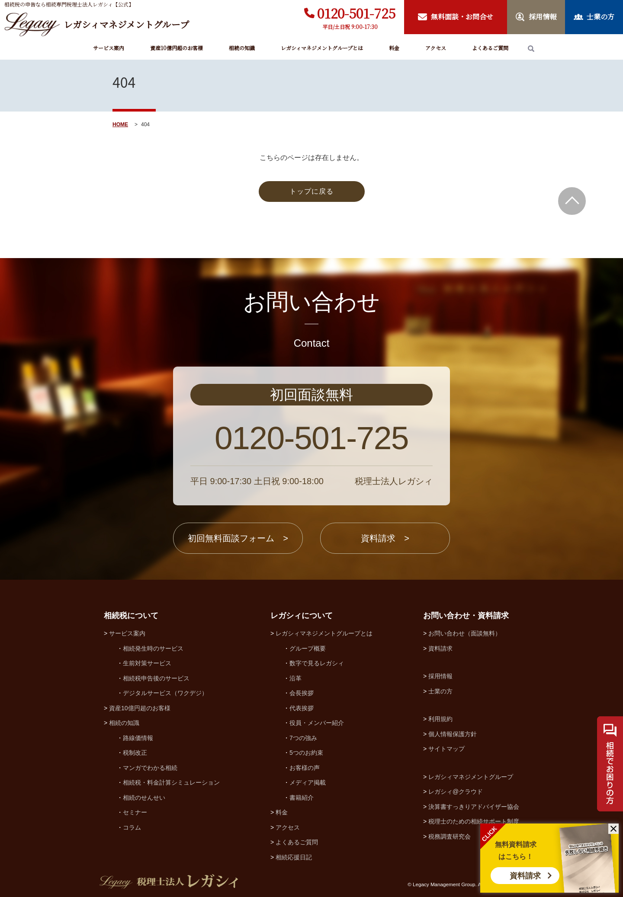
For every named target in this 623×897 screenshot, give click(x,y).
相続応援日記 (294, 857)
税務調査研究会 (449, 836)
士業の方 (440, 691)
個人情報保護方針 (452, 734)
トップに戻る (311, 191)
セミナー (135, 812)
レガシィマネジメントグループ (470, 776)
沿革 (295, 678)
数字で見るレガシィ (316, 663)
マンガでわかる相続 (150, 767)
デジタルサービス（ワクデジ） (165, 693)
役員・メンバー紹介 (316, 722)
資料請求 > (385, 538)
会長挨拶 (301, 693)
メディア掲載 (307, 782)
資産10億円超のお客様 (176, 47)
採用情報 (440, 676)
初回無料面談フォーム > (238, 538)
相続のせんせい (144, 797)
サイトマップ (446, 748)
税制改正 (135, 752)
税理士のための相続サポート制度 (473, 821)
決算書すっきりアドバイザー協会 (473, 806)
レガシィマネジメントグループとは (322, 47)
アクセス (435, 47)
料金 (394, 47)
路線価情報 (138, 737)
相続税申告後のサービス (156, 678)
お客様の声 (304, 767)
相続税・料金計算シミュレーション (171, 782)
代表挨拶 (301, 708)
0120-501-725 (356, 12)
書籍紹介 (301, 797)
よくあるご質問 (490, 47)
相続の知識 (242, 47)
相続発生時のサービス (153, 648)
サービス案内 (108, 47)
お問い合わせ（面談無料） (464, 633)
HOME (120, 124)
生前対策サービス (147, 663)
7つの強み (303, 737)
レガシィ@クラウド (455, 791)
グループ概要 (307, 648)
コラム (132, 827)
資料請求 (525, 875)
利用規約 (440, 718)
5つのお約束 (306, 752)
